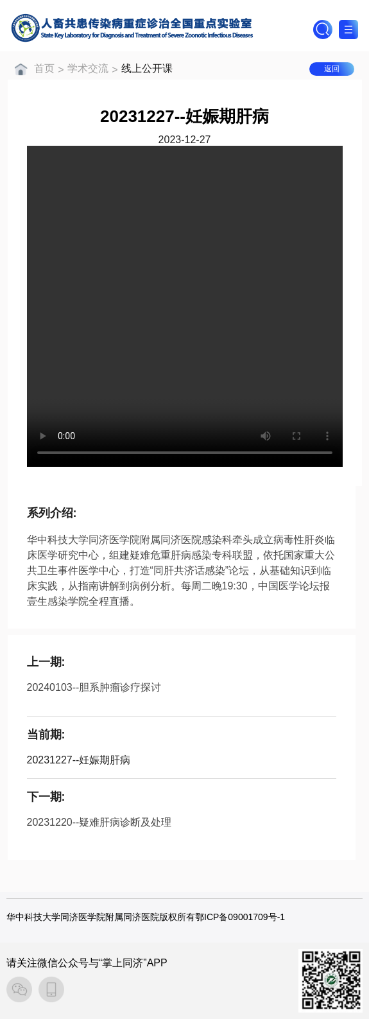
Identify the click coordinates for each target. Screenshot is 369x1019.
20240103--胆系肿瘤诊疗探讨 (94, 687)
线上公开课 (147, 68)
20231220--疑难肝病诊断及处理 (99, 822)
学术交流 (87, 68)
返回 (331, 68)
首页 (44, 68)
